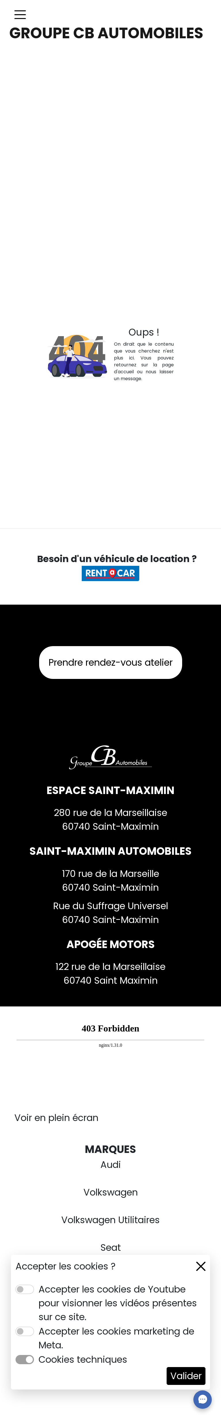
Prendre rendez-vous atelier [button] (111, 662)
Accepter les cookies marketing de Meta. (116, 1338)
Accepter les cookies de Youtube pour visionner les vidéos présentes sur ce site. (118, 1303)
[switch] (25, 1289)
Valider (186, 1375)
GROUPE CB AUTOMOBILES (106, 32)
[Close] (201, 1266)
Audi (110, 1164)
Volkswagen (110, 1192)
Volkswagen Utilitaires (110, 1219)
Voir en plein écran (56, 1117)
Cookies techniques (83, 1359)
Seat (110, 1247)
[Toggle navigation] (20, 14)
